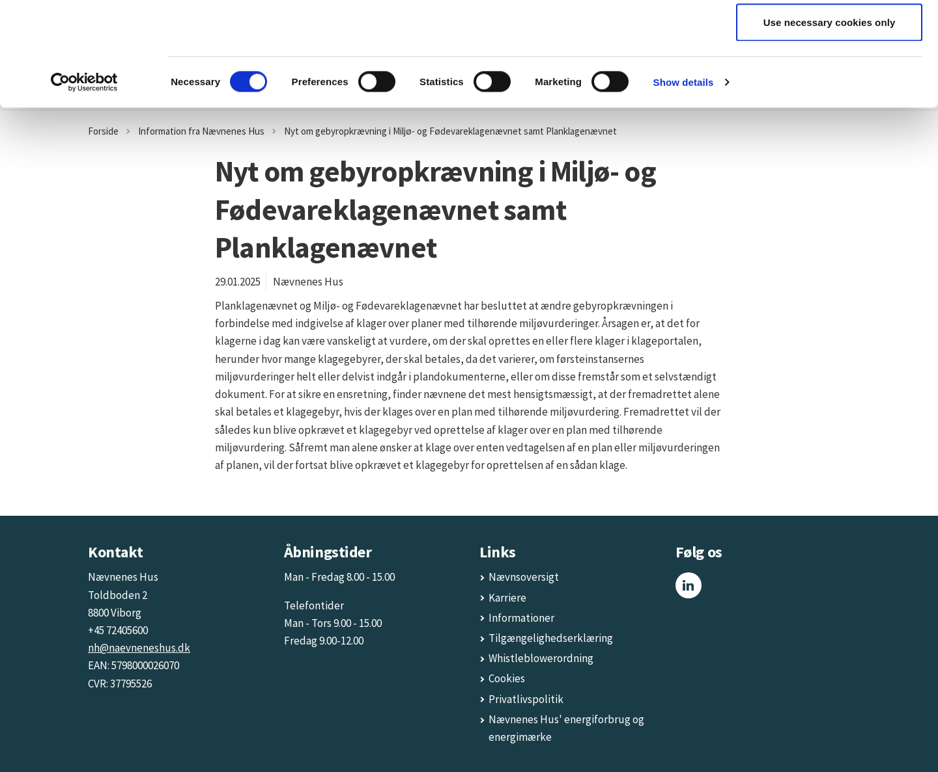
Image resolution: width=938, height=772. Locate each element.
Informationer (521, 618)
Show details (683, 179)
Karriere (507, 598)
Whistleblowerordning (541, 658)
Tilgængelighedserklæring (551, 638)
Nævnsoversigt (524, 577)
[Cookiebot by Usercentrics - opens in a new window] (84, 179)
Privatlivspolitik (526, 699)
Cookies (507, 678)
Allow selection (829, 77)
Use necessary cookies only (829, 119)
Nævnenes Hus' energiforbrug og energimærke (566, 728)
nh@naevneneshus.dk (139, 648)
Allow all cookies (829, 34)
